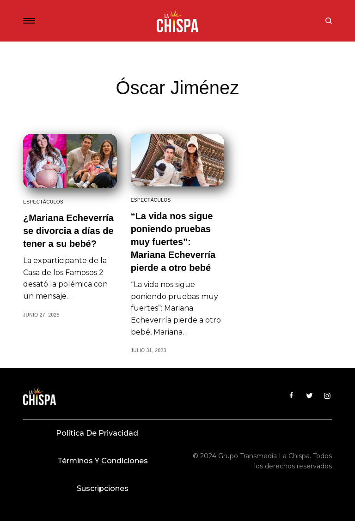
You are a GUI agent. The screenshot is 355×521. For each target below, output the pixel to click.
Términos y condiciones (102, 460)
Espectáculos (43, 201)
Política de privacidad (97, 433)
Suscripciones (103, 488)
